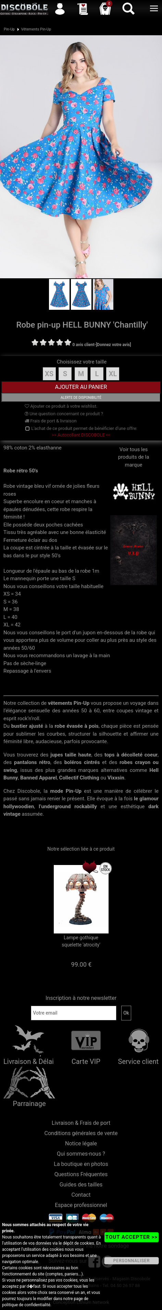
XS (49, 374)
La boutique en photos (81, 1164)
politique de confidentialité (26, 1304)
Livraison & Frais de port (81, 1123)
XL (113, 374)
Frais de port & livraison (51, 420)
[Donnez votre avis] (113, 344)
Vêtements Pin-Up (36, 29)
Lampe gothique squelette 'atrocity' (81, 941)
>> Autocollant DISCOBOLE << (81, 434)
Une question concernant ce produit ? (64, 413)
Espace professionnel (81, 1205)
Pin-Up (9, 29)
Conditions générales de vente (81, 1133)
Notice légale (81, 1143)
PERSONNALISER (131, 1260)
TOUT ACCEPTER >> (131, 1237)
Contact (81, 1195)
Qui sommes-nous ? (81, 1153)
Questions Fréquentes (81, 1174)
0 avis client (83, 344)
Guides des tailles (81, 1184)
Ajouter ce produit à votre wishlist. (61, 406)
